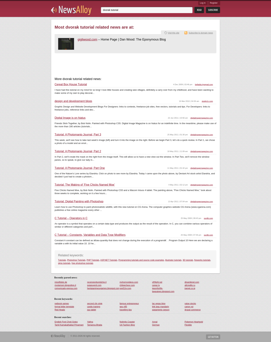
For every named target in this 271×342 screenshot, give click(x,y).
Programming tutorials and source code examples (141, 260)
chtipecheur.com (127, 285)
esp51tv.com (125, 288)
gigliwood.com (87, 39)
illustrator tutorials (173, 260)
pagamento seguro (160, 310)
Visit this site (173, 33)
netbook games (62, 303)
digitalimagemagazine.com (201, 118)
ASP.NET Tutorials (108, 260)
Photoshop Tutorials (76, 260)
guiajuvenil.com (94, 285)
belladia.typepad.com (204, 84)
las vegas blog (158, 303)
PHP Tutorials (93, 260)
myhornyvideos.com (129, 282)
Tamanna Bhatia (94, 325)
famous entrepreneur (129, 303)
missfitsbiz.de (61, 282)
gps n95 (123, 306)
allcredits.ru (190, 285)
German (156, 325)
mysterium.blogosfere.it (65, 285)
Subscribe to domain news (201, 33)
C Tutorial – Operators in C (71, 218)
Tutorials (62, 260)
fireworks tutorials (202, 260)
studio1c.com (207, 101)
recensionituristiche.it (96, 282)
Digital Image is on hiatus (70, 118)
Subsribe (213, 10)
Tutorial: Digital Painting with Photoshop (79, 201)
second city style (94, 303)
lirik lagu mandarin (160, 306)
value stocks (190, 303)
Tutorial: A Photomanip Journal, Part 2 (78, 151)
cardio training (93, 306)
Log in (203, 3)
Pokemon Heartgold (194, 322)
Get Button (213, 336)
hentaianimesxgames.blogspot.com (103, 288)
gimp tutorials (64, 263)
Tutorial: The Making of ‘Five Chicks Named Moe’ (85, 184)
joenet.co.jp (190, 288)
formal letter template (64, 306)
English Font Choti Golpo (66, 322)
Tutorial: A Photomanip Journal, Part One (80, 168)
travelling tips (126, 310)
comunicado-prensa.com (66, 288)
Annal (154, 322)
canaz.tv (156, 285)
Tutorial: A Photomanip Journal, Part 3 (78, 134)
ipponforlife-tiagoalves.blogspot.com (163, 290)
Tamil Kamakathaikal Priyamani (69, 325)
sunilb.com (208, 218)
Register (214, 3)
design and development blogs (73, 101)
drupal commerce (193, 310)
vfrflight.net (157, 282)
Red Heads (60, 310)
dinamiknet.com (192, 282)
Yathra (90, 322)
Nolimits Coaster (127, 322)
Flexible (188, 325)
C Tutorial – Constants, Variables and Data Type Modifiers (90, 235)
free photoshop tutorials (82, 263)
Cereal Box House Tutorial (71, 84)
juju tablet (91, 310)
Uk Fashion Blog (127, 325)
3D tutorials (188, 260)
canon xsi (189, 306)
